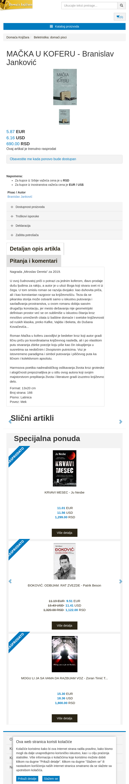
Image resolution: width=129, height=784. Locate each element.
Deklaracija (20, 225)
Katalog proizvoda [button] (64, 26)
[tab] (64, 206)
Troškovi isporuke (24, 216)
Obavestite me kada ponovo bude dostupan (43, 159)
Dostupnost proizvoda (27, 207)
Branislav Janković (19, 196)
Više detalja (64, 532)
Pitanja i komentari (33, 261)
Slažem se (51, 778)
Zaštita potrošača (24, 235)
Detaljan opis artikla (35, 249)
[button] (8, 419)
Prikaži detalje (27, 778)
